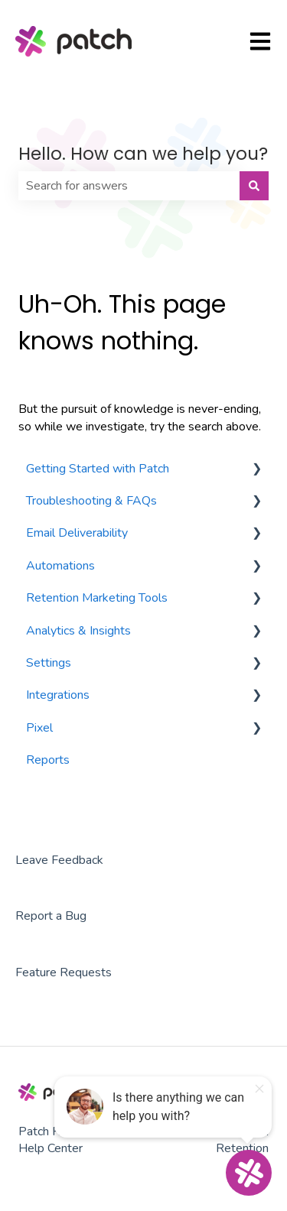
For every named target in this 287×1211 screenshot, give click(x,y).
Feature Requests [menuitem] (63, 972)
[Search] (254, 185)
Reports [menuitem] (48, 760)
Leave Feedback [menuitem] (59, 860)
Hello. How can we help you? (143, 153)
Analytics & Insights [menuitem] (78, 630)
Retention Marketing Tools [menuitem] (97, 597)
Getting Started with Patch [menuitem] (97, 468)
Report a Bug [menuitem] (50, 915)
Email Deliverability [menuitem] (77, 532)
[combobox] (129, 185)
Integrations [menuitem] (58, 695)
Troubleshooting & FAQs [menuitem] (91, 500)
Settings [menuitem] (48, 662)
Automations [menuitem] (60, 565)
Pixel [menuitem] (39, 727)
